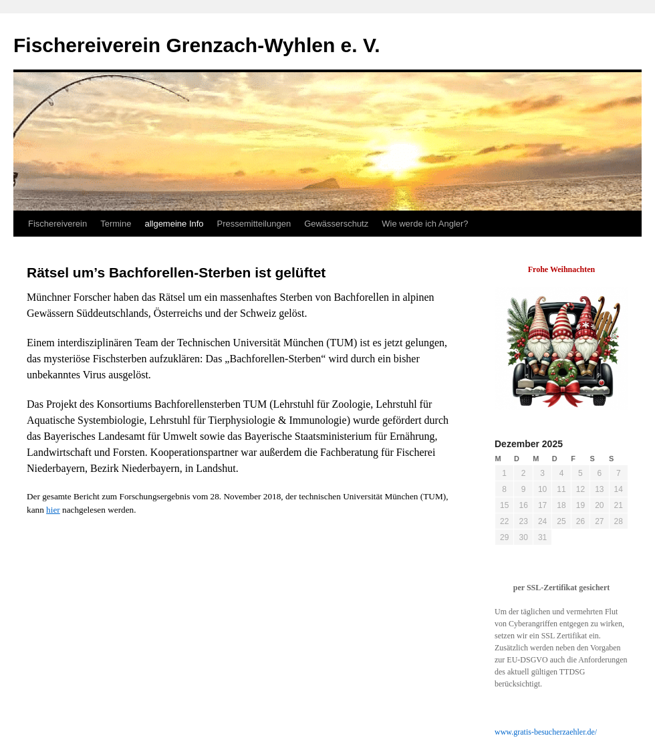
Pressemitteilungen (254, 224)
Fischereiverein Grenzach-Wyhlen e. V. (196, 45)
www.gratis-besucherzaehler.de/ (546, 732)
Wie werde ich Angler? (425, 224)
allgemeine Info (173, 224)
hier (53, 510)
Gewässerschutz (336, 224)
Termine (115, 224)
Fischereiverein (57, 224)
